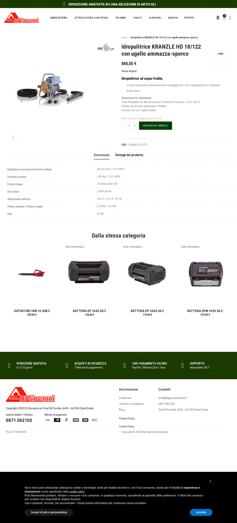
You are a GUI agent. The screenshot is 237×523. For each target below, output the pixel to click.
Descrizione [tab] (102, 155)
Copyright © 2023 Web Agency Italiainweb (144, 432)
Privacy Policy (127, 418)
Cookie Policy (126, 426)
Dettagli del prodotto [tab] (129, 155)
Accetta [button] (201, 512)
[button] (210, 481)
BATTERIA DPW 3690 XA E (205, 311)
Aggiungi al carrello (155, 125)
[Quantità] (129, 126)
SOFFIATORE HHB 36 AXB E (32, 311)
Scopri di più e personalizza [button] (49, 512)
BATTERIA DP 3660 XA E (147, 311)
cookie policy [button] (76, 491)
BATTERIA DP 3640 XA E (89, 311)
